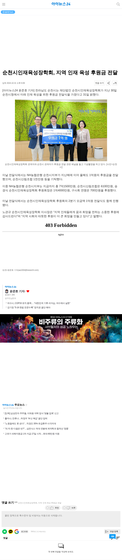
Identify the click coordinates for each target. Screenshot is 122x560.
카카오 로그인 (10, 531)
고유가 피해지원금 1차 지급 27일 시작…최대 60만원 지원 (32, 433)
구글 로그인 (16, 531)
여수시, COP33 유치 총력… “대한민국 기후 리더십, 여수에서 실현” (38, 303)
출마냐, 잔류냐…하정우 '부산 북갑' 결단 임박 (26, 418)
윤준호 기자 (17, 291)
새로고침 (26, 405)
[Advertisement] (61, 373)
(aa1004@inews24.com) (28, 270)
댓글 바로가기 (112, 536)
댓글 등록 (114, 531)
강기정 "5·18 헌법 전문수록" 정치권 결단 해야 (28, 307)
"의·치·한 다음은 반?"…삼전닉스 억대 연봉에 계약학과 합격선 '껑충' (37, 428)
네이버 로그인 (4, 531)
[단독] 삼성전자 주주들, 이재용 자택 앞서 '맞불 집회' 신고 (32, 413)
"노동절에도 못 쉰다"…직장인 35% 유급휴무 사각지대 (30, 423)
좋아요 (28, 291)
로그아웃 (24, 531)
